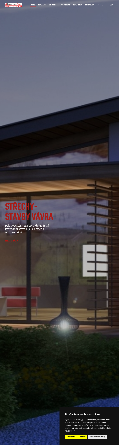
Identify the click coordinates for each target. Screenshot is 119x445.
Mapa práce (65, 5)
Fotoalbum (89, 5)
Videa (111, 5)
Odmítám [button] (82, 437)
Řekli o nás (77, 5)
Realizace (42, 5)
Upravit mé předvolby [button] (97, 437)
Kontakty (102, 5)
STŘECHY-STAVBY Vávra (29, 212)
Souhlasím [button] (71, 437)
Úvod (33, 5)
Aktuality (53, 5)
